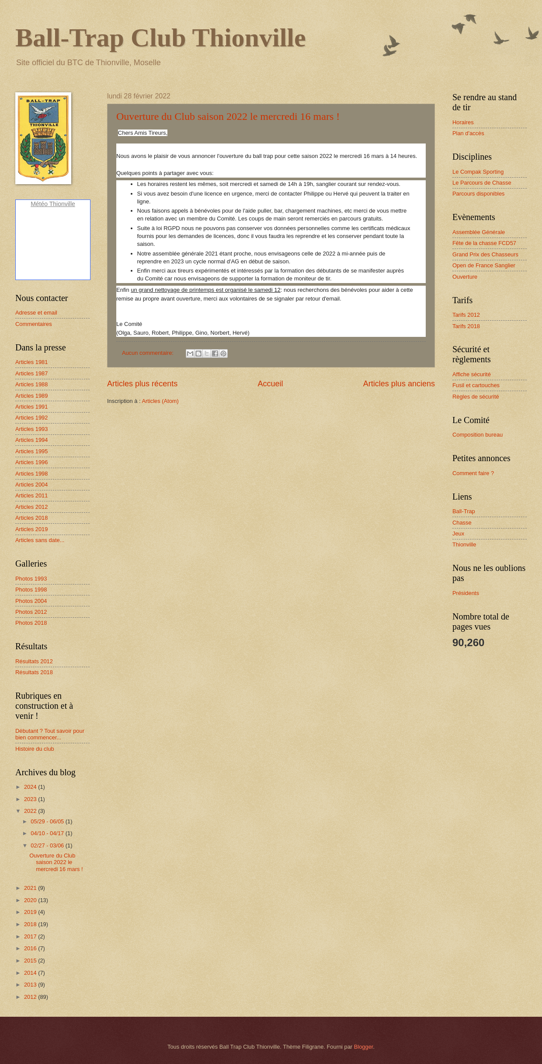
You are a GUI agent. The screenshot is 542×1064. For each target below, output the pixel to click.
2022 (31, 811)
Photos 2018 (31, 623)
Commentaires (33, 324)
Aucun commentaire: (148, 353)
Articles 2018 (31, 517)
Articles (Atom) (160, 401)
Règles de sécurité (475, 396)
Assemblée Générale (478, 232)
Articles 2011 (31, 495)
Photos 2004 (31, 601)
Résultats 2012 (34, 661)
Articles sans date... (39, 540)
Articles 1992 (31, 417)
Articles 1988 (31, 384)
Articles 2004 (31, 484)
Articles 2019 (31, 529)
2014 (31, 973)
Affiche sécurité (471, 374)
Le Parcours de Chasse (481, 182)
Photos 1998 (31, 589)
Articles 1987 (31, 373)
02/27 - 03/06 (48, 845)
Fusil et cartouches (476, 385)
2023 (31, 799)
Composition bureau (477, 434)
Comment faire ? (473, 473)
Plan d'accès (468, 133)
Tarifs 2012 (466, 315)
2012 (31, 997)
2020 (31, 900)
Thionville (464, 544)
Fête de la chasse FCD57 (484, 243)
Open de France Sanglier (483, 265)
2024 (31, 787)
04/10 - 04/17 (48, 833)
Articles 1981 (31, 362)
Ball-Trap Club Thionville (160, 37)
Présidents (465, 593)
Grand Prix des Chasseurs (485, 254)
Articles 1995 (31, 451)
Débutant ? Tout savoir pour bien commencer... (49, 734)
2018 (31, 924)
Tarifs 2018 (466, 326)
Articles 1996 (31, 462)
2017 (31, 936)
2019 (31, 912)
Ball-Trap (463, 511)
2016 (31, 948)
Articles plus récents (142, 383)
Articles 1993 (31, 429)
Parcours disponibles (478, 193)
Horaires (463, 122)
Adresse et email (36, 312)
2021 (31, 888)
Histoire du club (34, 749)
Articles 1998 (31, 473)
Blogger (363, 1046)
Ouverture (464, 276)
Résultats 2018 (34, 672)
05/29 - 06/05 (48, 821)
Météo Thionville (53, 203)
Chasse (462, 522)
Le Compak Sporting (478, 171)
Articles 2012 (31, 507)
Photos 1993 (31, 578)
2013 (31, 984)
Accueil (270, 383)
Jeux (458, 533)
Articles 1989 (31, 395)
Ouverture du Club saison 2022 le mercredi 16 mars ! (228, 116)
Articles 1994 (31, 440)
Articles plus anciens (399, 383)
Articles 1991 (31, 406)
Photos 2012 (31, 612)
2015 (31, 960)
